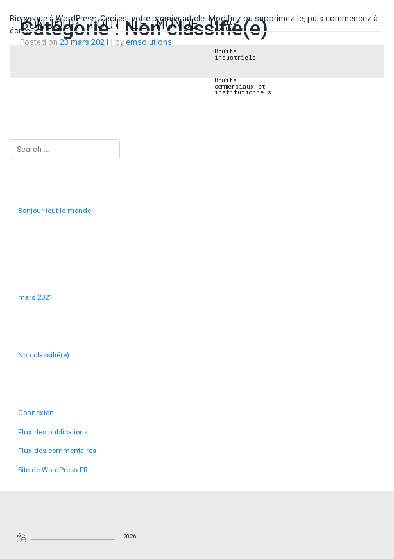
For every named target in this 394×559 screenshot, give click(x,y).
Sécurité (326, 23)
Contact (361, 23)
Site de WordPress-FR (52, 470)
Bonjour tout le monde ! (118, 23)
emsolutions (149, 42)
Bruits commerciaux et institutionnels (242, 86)
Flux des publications (53, 432)
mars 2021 (35, 297)
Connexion (36, 413)
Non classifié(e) (43, 355)
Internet (288, 23)
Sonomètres (180, 23)
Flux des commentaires (57, 451)
